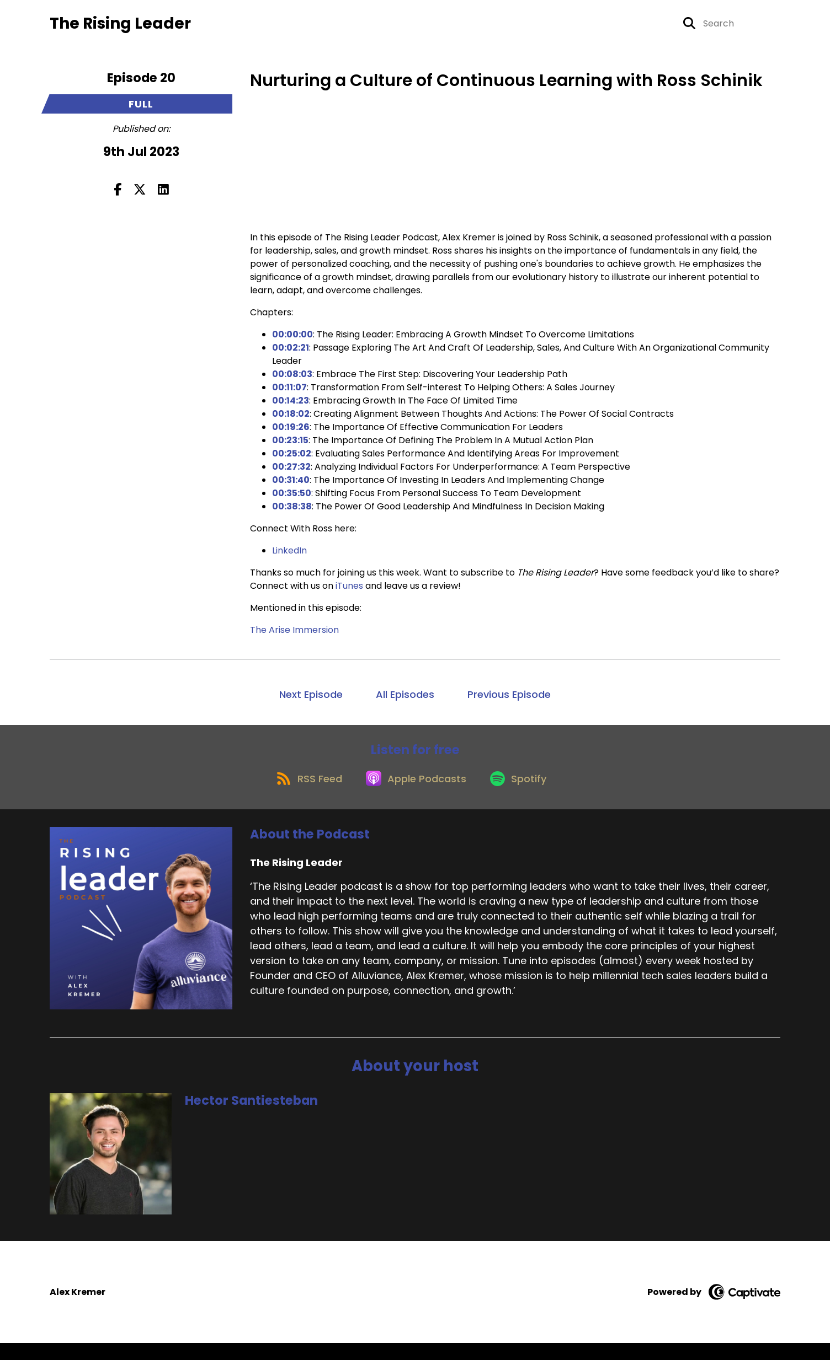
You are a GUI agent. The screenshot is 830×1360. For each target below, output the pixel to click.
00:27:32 (291, 473)
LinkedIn (289, 557)
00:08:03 (292, 381)
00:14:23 (290, 407)
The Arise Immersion (294, 637)
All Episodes (405, 701)
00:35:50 (291, 500)
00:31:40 (291, 487)
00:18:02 (291, 421)
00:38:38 (292, 513)
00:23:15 (290, 447)
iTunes (349, 593)
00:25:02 (291, 460)
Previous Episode (509, 701)
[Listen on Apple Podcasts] (414, 794)
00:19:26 (291, 434)
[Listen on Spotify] (522, 794)
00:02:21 (290, 354)
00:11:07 (289, 394)
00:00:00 (292, 341)
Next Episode (311, 701)
